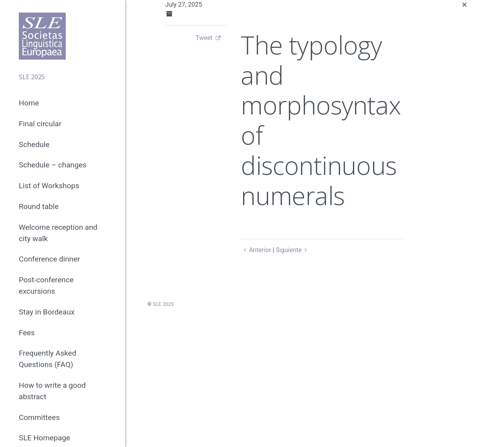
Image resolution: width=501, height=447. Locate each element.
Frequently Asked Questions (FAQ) (47, 359)
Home (29, 102)
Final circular (40, 123)
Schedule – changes (53, 164)
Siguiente (293, 250)
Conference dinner (49, 258)
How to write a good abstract (52, 391)
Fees (27, 332)
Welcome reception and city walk (58, 233)
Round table (39, 206)
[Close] (464, 4)
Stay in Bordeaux (47, 311)
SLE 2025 (163, 304)
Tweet (204, 38)
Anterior (256, 250)
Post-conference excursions (46, 285)
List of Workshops (49, 185)
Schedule (34, 144)
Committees (39, 417)
